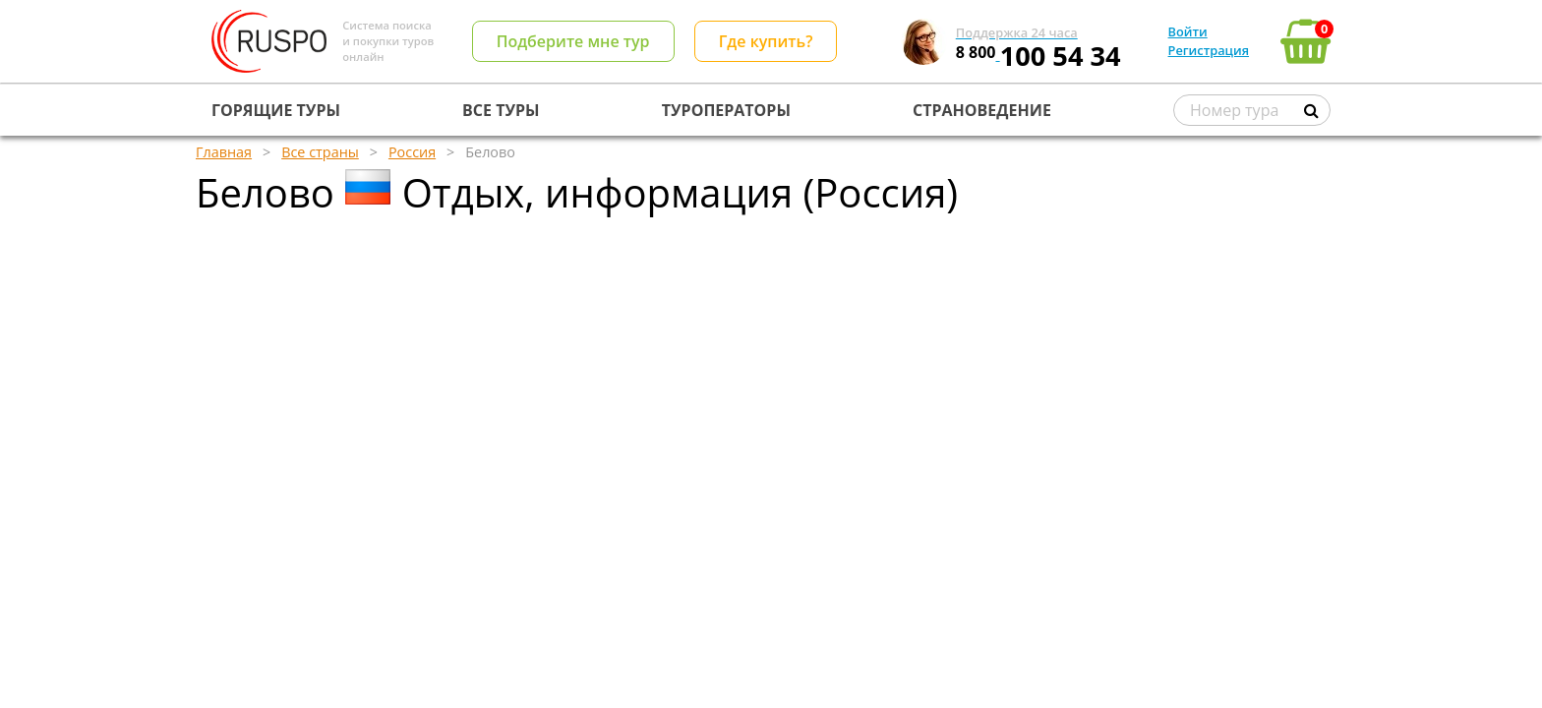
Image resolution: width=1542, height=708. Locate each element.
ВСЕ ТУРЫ (500, 110)
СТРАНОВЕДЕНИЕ (982, 110)
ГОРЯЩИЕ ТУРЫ (275, 110)
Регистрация (1208, 50)
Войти (1188, 31)
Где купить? (766, 41)
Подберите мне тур (573, 41)
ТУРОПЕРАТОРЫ (726, 110)
